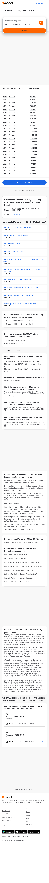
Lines (27, 809)
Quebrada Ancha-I (10, 578)
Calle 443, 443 (31, 570)
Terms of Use (6, 836)
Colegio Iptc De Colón (11, 566)
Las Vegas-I (30, 578)
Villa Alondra (8, 554)
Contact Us (25, 836)
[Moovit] (7, 3)
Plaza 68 (7, 570)
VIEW (33, 321)
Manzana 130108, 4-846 (30, 542)
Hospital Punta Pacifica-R (28, 574)
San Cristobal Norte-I (18, 570)
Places (28, 812)
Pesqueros (21, 578)
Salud (37, 562)
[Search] (24, 30)
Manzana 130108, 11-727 (12, 542)
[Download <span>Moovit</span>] (40, 3)
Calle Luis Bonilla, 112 (11, 574)
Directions (29, 824)
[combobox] (24, 21)
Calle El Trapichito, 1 (29, 582)
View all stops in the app (24, 182)
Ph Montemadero (28, 562)
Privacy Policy (16, 836)
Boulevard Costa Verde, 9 (12, 562)
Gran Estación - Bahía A (12, 558)
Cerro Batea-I (24, 566)
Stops (27, 818)
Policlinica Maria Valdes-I (12, 582)
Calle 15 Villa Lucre (20, 554)
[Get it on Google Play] (8, 832)
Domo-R (24, 558)
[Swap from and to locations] (41, 23)
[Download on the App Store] (21, 832)
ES (4, 825)
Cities (27, 821)
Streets (28, 815)
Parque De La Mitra (36, 566)
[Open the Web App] (34, 832)
